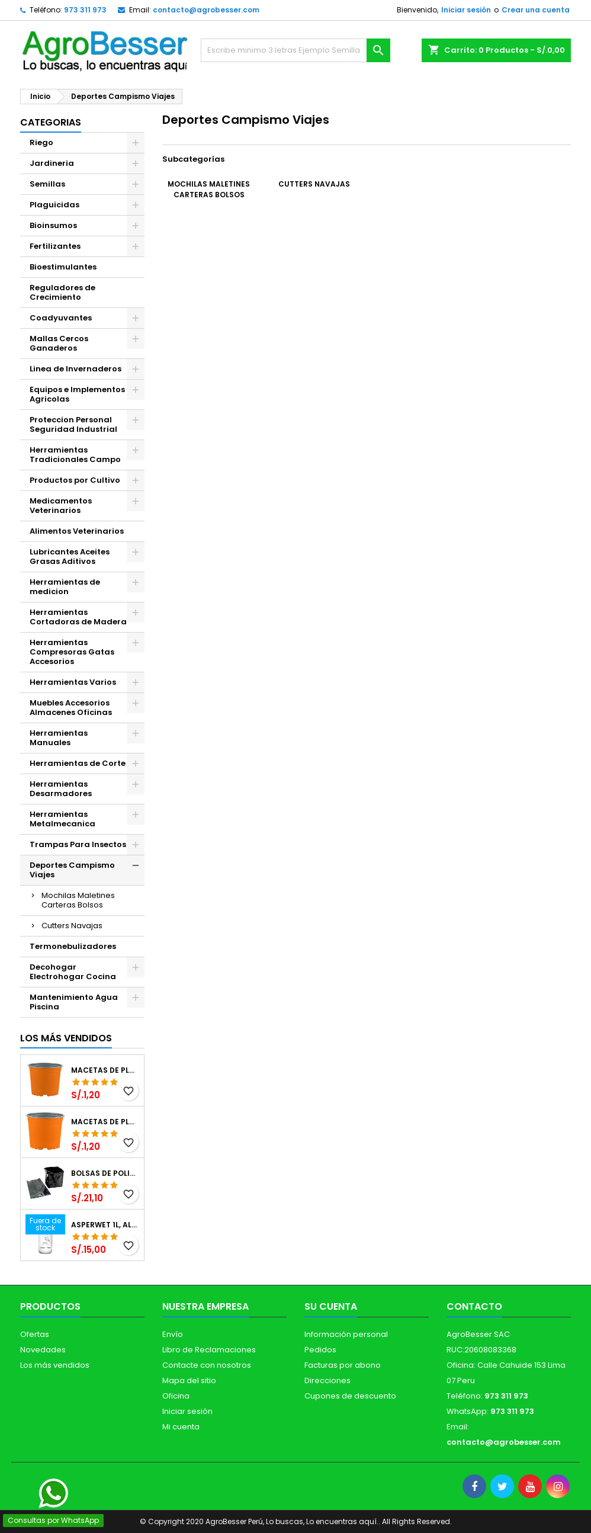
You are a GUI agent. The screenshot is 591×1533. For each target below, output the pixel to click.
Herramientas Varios (73, 682)
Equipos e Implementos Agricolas (77, 394)
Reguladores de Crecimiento (62, 292)
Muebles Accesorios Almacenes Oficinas (71, 707)
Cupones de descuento (350, 1395)
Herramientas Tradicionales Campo (75, 454)
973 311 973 (85, 10)
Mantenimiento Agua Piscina (74, 1002)
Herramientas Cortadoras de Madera (78, 617)
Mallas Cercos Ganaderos (59, 343)
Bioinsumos (53, 225)
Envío (172, 1334)
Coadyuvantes (61, 317)
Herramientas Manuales (59, 737)
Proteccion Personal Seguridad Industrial (73, 424)
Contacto (474, 1306)
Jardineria (52, 163)
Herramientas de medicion (65, 586)
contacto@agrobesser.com (206, 10)
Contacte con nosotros (206, 1365)
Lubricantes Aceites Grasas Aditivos (70, 556)
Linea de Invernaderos (75, 368)
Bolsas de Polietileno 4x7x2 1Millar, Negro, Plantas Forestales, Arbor (105, 1173)
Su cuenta (330, 1306)
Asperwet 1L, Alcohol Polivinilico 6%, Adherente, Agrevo (105, 1225)
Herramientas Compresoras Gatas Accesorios (72, 652)
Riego (41, 142)
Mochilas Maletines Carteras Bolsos (78, 900)
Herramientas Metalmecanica (62, 819)
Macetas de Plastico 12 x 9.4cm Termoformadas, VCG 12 (105, 1070)
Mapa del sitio (189, 1380)
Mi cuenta (181, 1426)
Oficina (175, 1395)
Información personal (346, 1334)
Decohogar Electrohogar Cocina (73, 971)
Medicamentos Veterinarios (61, 505)
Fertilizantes (55, 246)
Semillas (47, 184)
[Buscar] (295, 50)
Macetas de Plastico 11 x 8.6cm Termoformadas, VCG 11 (105, 1121)
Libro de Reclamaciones (209, 1349)
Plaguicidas (54, 204)
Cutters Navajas (71, 925)
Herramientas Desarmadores (61, 788)
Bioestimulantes (63, 266)
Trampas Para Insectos (78, 844)
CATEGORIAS (50, 122)
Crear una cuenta (536, 10)
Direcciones (327, 1380)
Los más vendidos (66, 1038)
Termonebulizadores (73, 946)
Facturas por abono (342, 1365)
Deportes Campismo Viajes (72, 869)
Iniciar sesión (466, 10)
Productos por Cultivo (75, 480)
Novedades (43, 1349)
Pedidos (320, 1349)
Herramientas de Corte (78, 763)
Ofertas (34, 1334)
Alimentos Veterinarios (77, 531)
